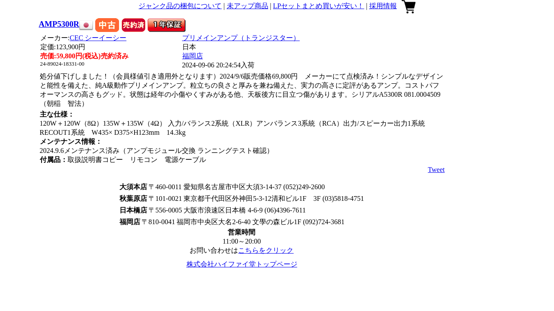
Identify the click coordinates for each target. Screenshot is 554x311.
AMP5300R (59, 24)
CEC (98, 37)
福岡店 (192, 56)
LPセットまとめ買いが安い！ (318, 6)
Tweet (436, 169)
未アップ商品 (247, 6)
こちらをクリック (265, 250)
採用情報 (383, 6)
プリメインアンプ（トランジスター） (241, 37)
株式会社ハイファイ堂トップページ (242, 264)
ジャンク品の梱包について (180, 6)
